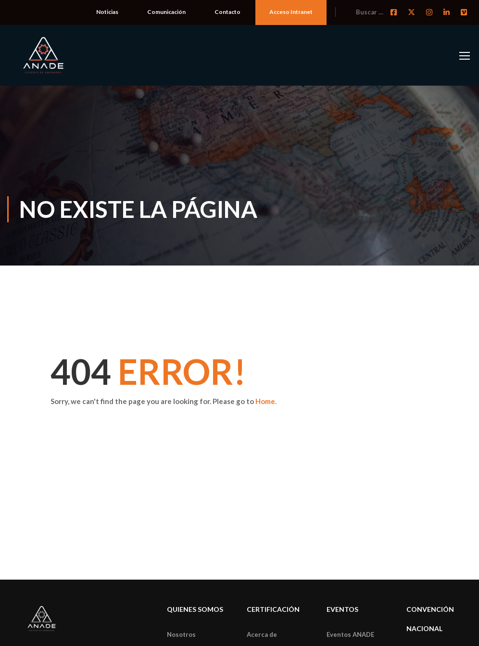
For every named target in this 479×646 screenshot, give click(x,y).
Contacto (227, 11)
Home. (266, 401)
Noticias (107, 11)
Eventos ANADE (350, 634)
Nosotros (181, 634)
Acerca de (262, 634)
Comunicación (166, 11)
